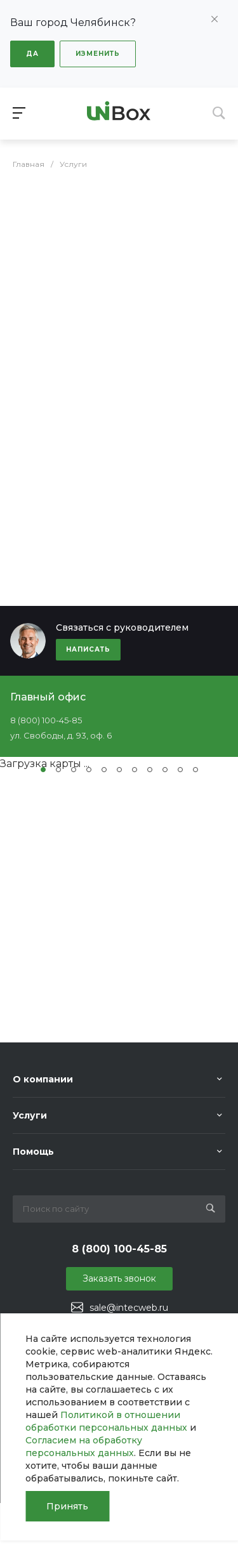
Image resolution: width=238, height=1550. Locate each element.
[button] (43, 769)
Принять (67, 1506)
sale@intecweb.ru (128, 1307)
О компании (43, 1079)
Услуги (30, 1115)
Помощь (33, 1151)
